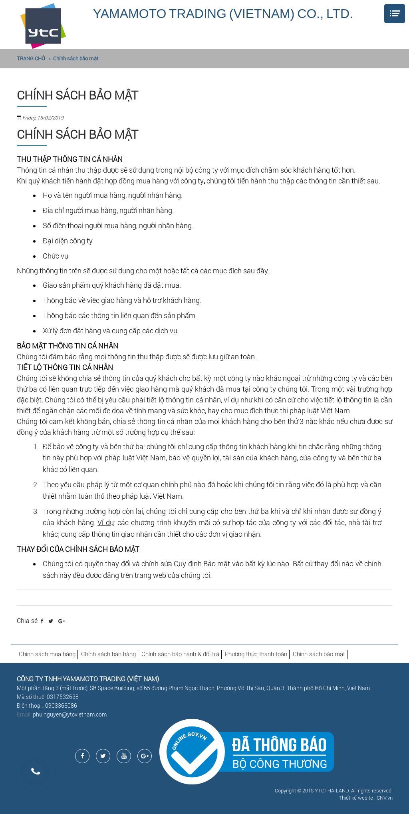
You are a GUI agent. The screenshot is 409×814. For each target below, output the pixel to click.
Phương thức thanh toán (256, 654)
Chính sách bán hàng (108, 654)
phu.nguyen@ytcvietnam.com (70, 714)
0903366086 (61, 706)
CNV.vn (385, 798)
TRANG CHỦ (31, 59)
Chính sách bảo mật (75, 59)
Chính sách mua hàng (47, 654)
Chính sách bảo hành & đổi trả (180, 654)
